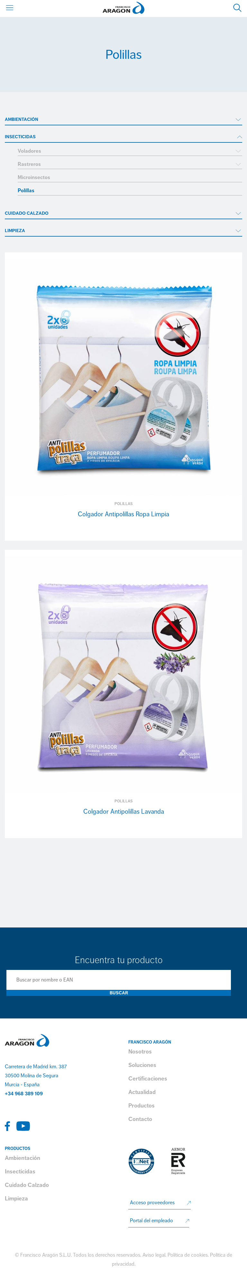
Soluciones (142, 1065)
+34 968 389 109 (24, 1093)
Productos (141, 1105)
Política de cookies (188, 1255)
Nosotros (140, 1051)
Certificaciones (147, 1078)
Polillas (26, 190)
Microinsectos (34, 177)
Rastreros (29, 164)
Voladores (29, 151)
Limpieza (15, 230)
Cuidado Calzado (27, 213)
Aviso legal (153, 1255)
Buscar (119, 993)
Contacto (140, 1119)
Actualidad (142, 1092)
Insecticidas (20, 137)
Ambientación (21, 119)
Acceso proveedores (152, 1202)
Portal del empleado (151, 1220)
